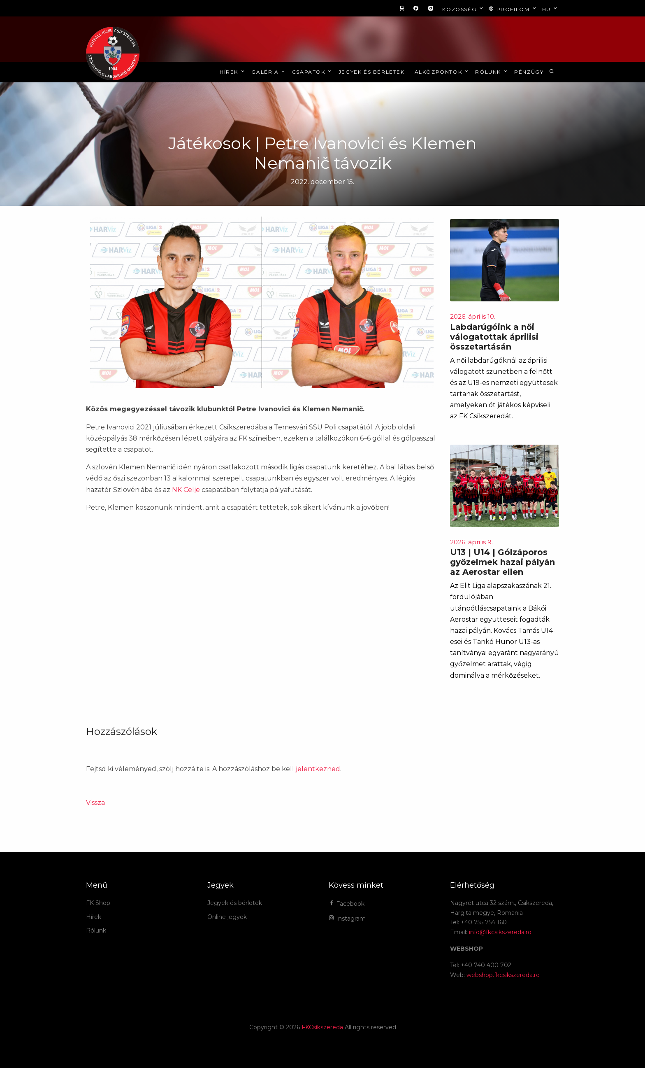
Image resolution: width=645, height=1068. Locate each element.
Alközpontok (442, 72)
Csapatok (312, 72)
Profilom (513, 8)
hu (550, 8)
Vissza (95, 803)
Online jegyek (227, 917)
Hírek (233, 72)
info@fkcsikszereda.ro (500, 932)
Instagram (347, 918)
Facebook (346, 903)
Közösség (463, 8)
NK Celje (186, 490)
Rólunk (491, 72)
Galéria (268, 72)
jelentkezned (318, 769)
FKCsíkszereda (322, 1027)
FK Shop (98, 903)
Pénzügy (528, 72)
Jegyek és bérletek (372, 72)
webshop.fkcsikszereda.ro (503, 975)
